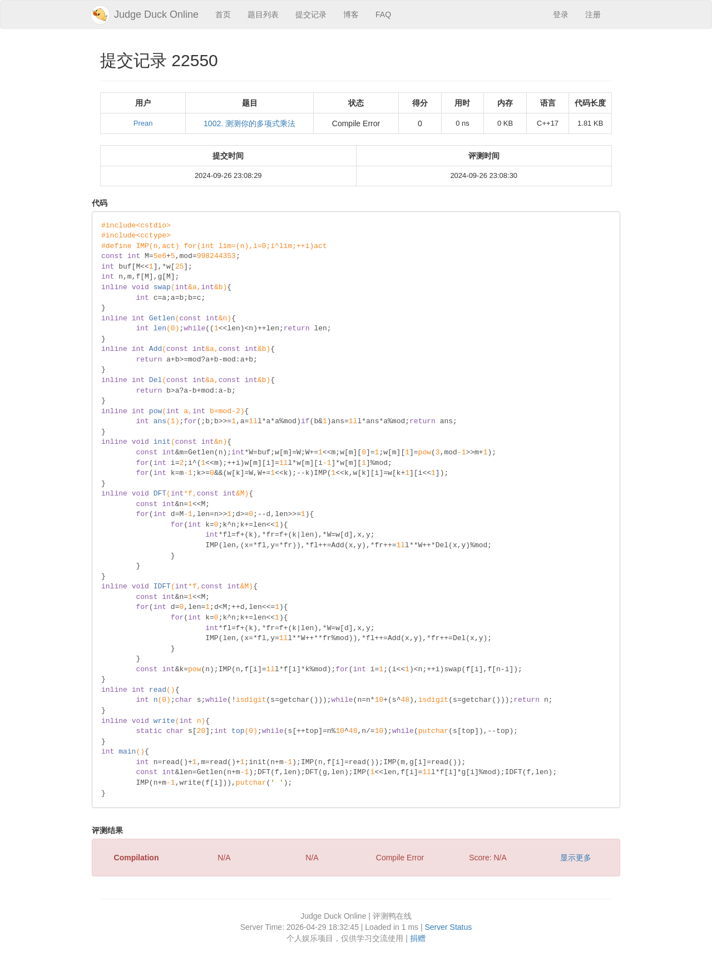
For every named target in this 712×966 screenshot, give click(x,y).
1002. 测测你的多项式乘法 (249, 123)
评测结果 (107, 830)
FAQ (383, 14)
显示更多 (575, 857)
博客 (351, 14)
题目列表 (263, 14)
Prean (143, 123)
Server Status (448, 927)
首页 (223, 14)
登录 (560, 14)
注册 (593, 14)
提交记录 (311, 14)
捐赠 (418, 938)
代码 (99, 203)
